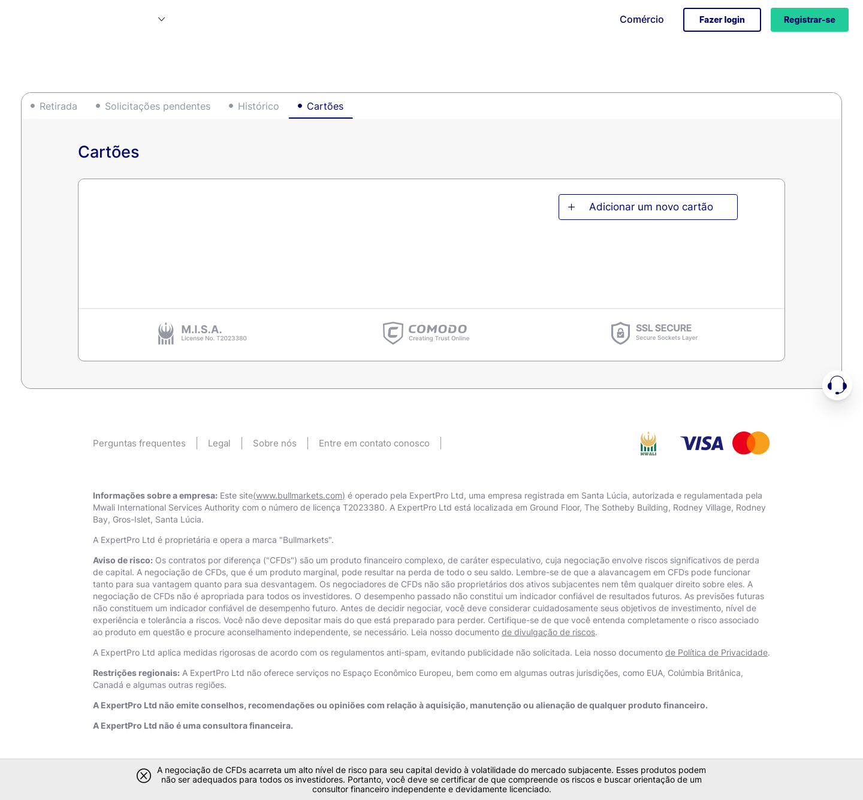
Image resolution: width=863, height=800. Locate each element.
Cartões (325, 106)
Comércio (642, 19)
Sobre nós (275, 443)
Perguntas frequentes (139, 443)
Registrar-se (809, 19)
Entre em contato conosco (374, 443)
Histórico (258, 106)
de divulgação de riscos (548, 632)
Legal (219, 443)
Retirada (58, 106)
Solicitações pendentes (157, 106)
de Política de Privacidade (716, 652)
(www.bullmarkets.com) (299, 495)
